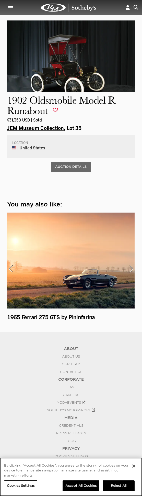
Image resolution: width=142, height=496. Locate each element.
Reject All (118, 486)
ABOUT (71, 348)
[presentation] (10, 269)
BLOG (71, 441)
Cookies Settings (71, 456)
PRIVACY (71, 448)
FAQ (71, 387)
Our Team (71, 364)
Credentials (71, 425)
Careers (71, 395)
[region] (71, 477)
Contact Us (71, 372)
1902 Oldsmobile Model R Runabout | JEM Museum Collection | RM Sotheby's (68, 7)
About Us (71, 356)
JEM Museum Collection (35, 127)
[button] (128, 7)
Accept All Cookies (81, 486)
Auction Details (71, 167)
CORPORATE (71, 379)
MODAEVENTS (71, 402)
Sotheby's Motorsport (71, 410)
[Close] (133, 466)
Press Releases (71, 433)
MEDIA (71, 417)
